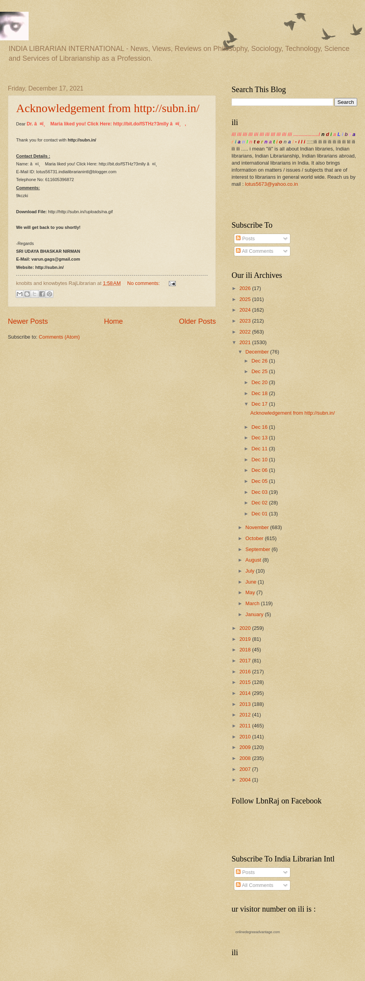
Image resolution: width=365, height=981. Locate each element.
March (253, 603)
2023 (245, 321)
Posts (245, 238)
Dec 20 (260, 382)
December (257, 352)
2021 (245, 342)
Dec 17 (260, 404)
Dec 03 (260, 492)
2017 (245, 661)
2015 (245, 682)
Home (113, 321)
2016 (245, 672)
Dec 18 (260, 393)
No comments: (144, 283)
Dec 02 (260, 503)
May (250, 592)
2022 (245, 332)
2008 (245, 758)
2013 (245, 704)
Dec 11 (260, 449)
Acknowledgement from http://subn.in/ (107, 108)
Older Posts (197, 321)
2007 (245, 769)
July (250, 571)
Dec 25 (260, 371)
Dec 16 (260, 427)
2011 (245, 726)
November (257, 527)
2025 (245, 299)
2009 (245, 747)
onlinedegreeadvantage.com (257, 932)
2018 (245, 650)
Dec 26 (260, 361)
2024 (245, 310)
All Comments (254, 251)
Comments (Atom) (59, 337)
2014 (245, 693)
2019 (245, 639)
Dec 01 (260, 514)
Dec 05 (260, 481)
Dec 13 (260, 438)
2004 (245, 780)
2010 (245, 737)
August (254, 560)
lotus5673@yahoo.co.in (271, 184)
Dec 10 (260, 459)
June (251, 582)
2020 (245, 628)
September (258, 549)
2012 (245, 715)
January (255, 614)
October (255, 538)
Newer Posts (28, 321)
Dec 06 (260, 470)
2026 (245, 288)
